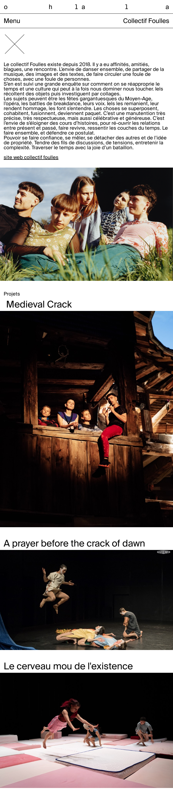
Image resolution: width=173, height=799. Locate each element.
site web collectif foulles (31, 157)
